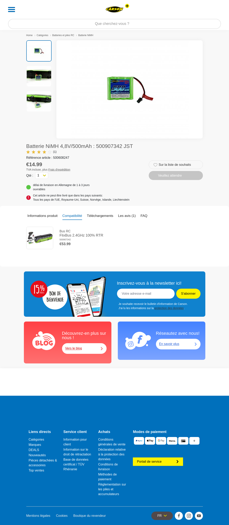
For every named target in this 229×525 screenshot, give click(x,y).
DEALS (34, 450)
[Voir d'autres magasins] (127, 6)
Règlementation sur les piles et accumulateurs (112, 489)
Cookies (62, 515)
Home (29, 35)
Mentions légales (38, 515)
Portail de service (158, 461)
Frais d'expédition (59, 169)
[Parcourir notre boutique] (114, 24)
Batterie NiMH (85, 35)
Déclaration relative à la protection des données (112, 454)
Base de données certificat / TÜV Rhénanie (76, 464)
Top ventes (36, 470)
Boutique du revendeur (89, 515)
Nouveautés (37, 455)
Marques (35, 444)
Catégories (42, 35)
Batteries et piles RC (63, 35)
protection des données (169, 308)
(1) (41, 152)
